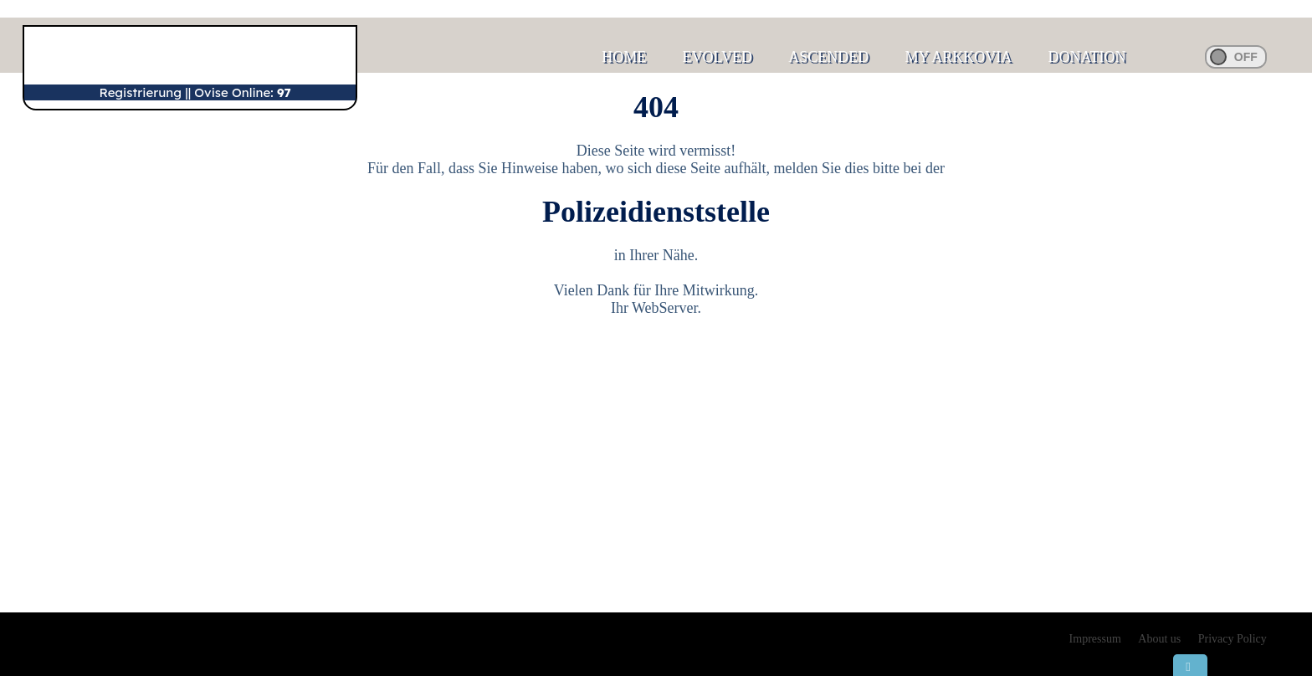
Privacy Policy (1232, 638)
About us (1159, 638)
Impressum (1095, 638)
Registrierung (141, 92)
